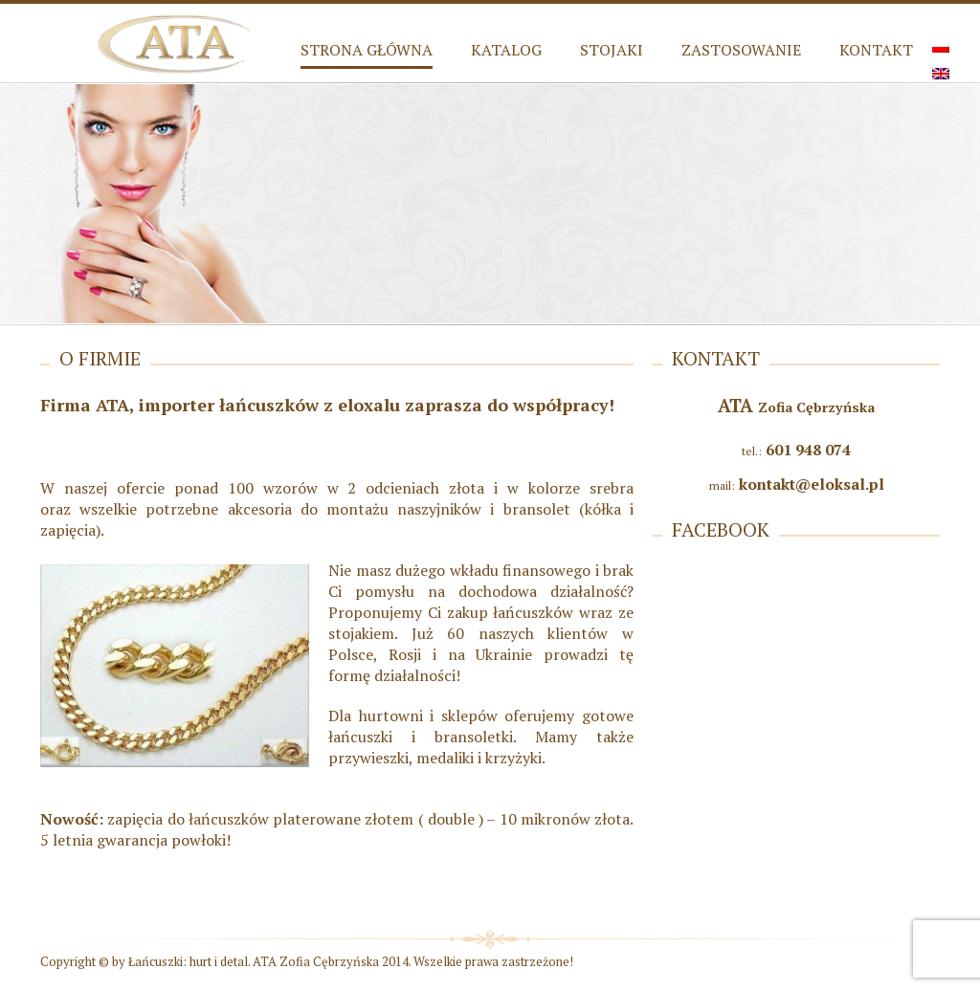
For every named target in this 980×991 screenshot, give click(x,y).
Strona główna (367, 49)
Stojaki (611, 49)
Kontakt (876, 49)
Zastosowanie (741, 49)
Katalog (506, 49)
